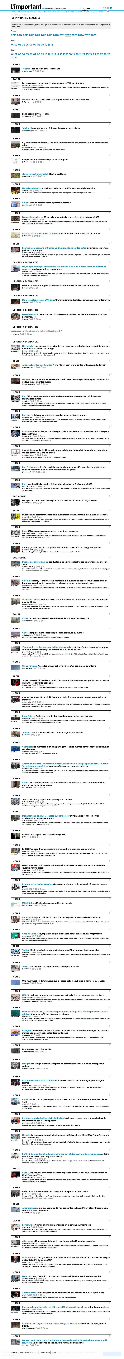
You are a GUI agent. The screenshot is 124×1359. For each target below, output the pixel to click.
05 (27, 44)
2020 (56, 35)
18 (70, 54)
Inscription (84, 10)
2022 (68, 35)
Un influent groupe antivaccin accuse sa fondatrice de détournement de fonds (63, 995)
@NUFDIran (26, 735)
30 (12, 57)
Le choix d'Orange (25, 262)
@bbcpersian (26, 236)
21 (80, 54)
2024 (81, 35)
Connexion (86, 8)
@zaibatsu (25, 983)
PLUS (31, 15)
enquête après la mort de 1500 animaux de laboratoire (58, 188)
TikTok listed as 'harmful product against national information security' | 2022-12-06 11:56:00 (55, 687)
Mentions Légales (26, 1352)
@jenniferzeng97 (27, 620)
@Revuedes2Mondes (29, 1159)
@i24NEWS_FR (27, 1295)
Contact (15, 1352)
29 (108, 54)
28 (105, 54)
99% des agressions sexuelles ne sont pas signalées (50, 531)
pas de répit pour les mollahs (41, 69)
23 (87, 54)
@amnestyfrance (27, 604)
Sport (17, 1168)
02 (15, 44)
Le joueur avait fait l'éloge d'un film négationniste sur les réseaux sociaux (49, 1297)
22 (83, 54)
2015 (25, 35)
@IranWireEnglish (28, 652)
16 (64, 54)
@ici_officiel (26, 919)
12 (52, 44)
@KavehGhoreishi (28, 455)
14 (58, 54)
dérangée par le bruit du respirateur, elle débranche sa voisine (58, 1241)
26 (98, 54)
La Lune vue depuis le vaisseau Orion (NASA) (44, 834)
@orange (25, 271)
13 (55, 54)
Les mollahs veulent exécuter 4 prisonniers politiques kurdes (54, 415)
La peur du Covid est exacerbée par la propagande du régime (55, 618)
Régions (24, 15)
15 (61, 54)
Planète (15, 15)
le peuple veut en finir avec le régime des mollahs (51, 128)
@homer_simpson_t (28, 1243)
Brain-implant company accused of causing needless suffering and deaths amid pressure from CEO (58, 193)
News (16, 64)
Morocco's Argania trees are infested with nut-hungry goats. (44, 149)
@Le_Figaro (26, 1227)
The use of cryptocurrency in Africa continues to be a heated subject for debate (51, 552)
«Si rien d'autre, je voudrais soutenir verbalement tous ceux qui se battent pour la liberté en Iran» (65, 648)
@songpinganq (27, 668)
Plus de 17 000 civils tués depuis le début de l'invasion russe (55, 99)
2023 (74, 35)
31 (16, 57)
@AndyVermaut (27, 1177)
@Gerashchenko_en (28, 384)
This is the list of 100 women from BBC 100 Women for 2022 (44, 457)
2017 (37, 35)
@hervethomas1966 (28, 1123)
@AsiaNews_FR (27, 205)
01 (12, 44)
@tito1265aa (26, 718)
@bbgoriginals (27, 102)
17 (67, 54)
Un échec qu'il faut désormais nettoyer (65, 1012)
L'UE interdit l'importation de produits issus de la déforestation (61, 917)
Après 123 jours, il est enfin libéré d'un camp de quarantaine (59, 666)
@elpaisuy (25, 1309)
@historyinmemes (28, 1051)
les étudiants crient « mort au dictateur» (61, 233)
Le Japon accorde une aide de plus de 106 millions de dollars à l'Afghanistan (59, 500)
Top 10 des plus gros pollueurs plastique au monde (47, 799)
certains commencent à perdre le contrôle (46, 202)
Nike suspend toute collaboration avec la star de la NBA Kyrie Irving (63, 1292)
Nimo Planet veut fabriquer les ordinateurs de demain (64, 365)
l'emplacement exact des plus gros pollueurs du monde (53, 633)
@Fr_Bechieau (27, 71)
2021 (62, 35)
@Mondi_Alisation (28, 802)
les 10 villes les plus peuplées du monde (47, 903)
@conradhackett (27, 905)
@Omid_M (25, 1345)
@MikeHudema (27, 162)
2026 (93, 35)
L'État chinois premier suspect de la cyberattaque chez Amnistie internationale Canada (65, 515)
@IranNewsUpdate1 (28, 472)
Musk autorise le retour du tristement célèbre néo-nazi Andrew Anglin (60, 950)
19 (74, 54)
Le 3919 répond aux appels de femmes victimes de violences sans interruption (60, 285)
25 (94, 54)
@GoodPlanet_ (27, 436)
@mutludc (25, 401)
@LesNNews (26, 1035)
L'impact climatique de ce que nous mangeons (45, 159)
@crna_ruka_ (26, 1262)
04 (23, 44)
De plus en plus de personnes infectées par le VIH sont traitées (52, 83)
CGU (36, 1352)
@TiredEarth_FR (27, 635)
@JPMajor (25, 837)
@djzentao (25, 851)
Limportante (45, 1352)
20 (77, 54)
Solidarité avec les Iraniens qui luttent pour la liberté (64, 1341)
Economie (19, 496)
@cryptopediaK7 (27, 550)
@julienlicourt (26, 870)
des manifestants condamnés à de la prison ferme (50, 966)
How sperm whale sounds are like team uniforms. (40, 754)
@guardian (25, 190)
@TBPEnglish (26, 219)
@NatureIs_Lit (26, 116)
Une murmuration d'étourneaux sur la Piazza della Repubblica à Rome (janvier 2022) (63, 981)
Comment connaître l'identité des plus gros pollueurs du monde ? (46, 637)
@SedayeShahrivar (28, 130)
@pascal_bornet (27, 367)
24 (90, 54)
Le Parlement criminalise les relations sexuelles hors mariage (57, 716)
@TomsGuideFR (27, 253)
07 (34, 44)
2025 (87, 35)
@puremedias (26, 702)
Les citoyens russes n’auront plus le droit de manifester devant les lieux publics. (51, 1125)
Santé (17, 79)
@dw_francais (26, 969)
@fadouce (25, 952)
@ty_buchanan (27, 585)
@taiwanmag (26, 685)
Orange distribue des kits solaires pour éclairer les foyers (66, 300)
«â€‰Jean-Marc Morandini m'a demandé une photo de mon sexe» (55, 1191)
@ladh (24, 1104)
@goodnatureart (27, 751)
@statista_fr (26, 85)
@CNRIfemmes (27, 486)
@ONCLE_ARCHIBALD (29, 1085)
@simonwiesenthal (28, 1278)
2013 (13, 35)
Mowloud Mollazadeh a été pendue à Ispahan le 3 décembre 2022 (57, 484)
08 (38, 44)
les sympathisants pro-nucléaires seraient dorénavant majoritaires (62, 934)
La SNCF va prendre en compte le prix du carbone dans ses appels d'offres (58, 849)
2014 (19, 35)
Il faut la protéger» (44, 174)
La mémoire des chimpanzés (36, 1049)
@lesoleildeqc (26, 517)
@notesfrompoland (28, 1068)
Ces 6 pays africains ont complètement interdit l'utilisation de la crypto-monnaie (61, 547)
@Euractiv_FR (26, 936)
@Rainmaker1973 (27, 147)
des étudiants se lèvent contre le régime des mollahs (52, 732)
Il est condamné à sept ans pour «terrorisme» (65, 764)
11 (49, 44)
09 (42, 44)
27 (101, 54)
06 (30, 44)
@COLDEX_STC (27, 1213)
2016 (31, 35)
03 (19, 44)
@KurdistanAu (27, 417)
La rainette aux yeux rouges (35, 114)
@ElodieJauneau (27, 820)
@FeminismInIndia (28, 533)
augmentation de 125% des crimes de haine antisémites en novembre (61, 1276)
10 (46, 44)
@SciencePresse (27, 997)
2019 (49, 35)
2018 (43, 35)
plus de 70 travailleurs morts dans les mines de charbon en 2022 (60, 217)
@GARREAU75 (27, 889)
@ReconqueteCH (28, 1140)
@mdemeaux (26, 1194)
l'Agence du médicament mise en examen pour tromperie (56, 1225)
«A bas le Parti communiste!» (65, 1307)
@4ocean (25, 1016)
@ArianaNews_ (27, 503)
